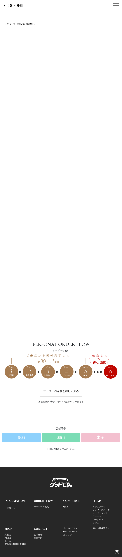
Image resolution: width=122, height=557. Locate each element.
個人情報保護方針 (101, 528)
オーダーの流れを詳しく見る (61, 391)
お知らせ (11, 508)
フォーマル (98, 516)
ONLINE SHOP (70, 531)
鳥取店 (8, 535)
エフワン (67, 535)
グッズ (96, 523)
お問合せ (38, 535)
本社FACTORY (70, 528)
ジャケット (98, 519)
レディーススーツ (101, 510)
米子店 (8, 541)
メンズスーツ (99, 507)
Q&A (65, 507)
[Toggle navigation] (116, 5)
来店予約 (38, 538)
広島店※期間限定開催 (15, 544)
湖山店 (8, 538)
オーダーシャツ (100, 513)
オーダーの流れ (41, 507)
